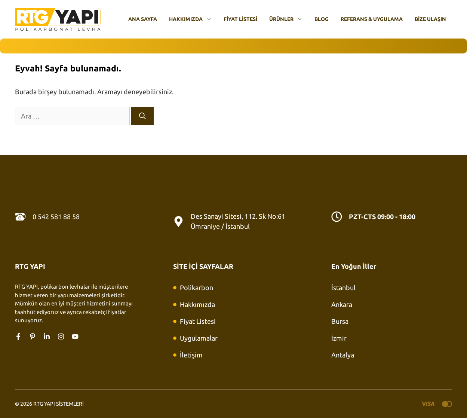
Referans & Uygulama (372, 19)
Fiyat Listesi (240, 19)
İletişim (191, 355)
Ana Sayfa (142, 19)
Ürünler (288, 19)
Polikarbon (196, 287)
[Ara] (142, 116)
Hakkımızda (193, 19)
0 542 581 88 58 (56, 216)
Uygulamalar (199, 338)
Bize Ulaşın (430, 19)
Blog (321, 19)
